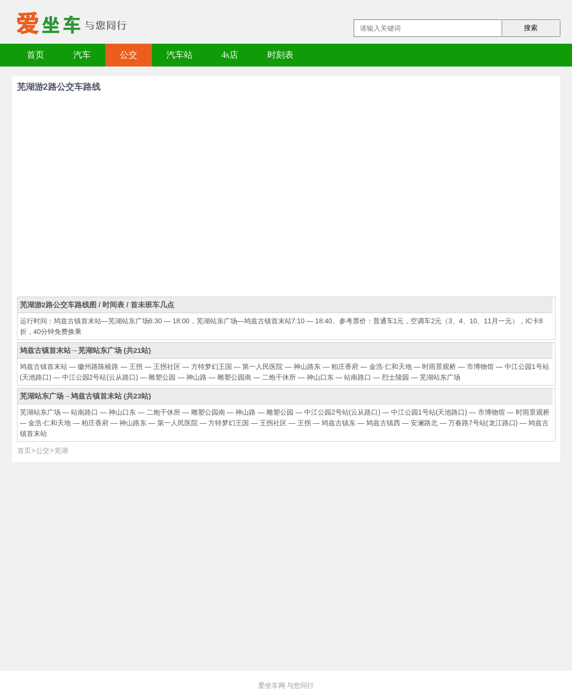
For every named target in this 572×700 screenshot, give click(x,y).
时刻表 (280, 55)
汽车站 (179, 55)
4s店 (230, 55)
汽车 (82, 55)
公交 (128, 55)
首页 (35, 55)
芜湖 (61, 450)
